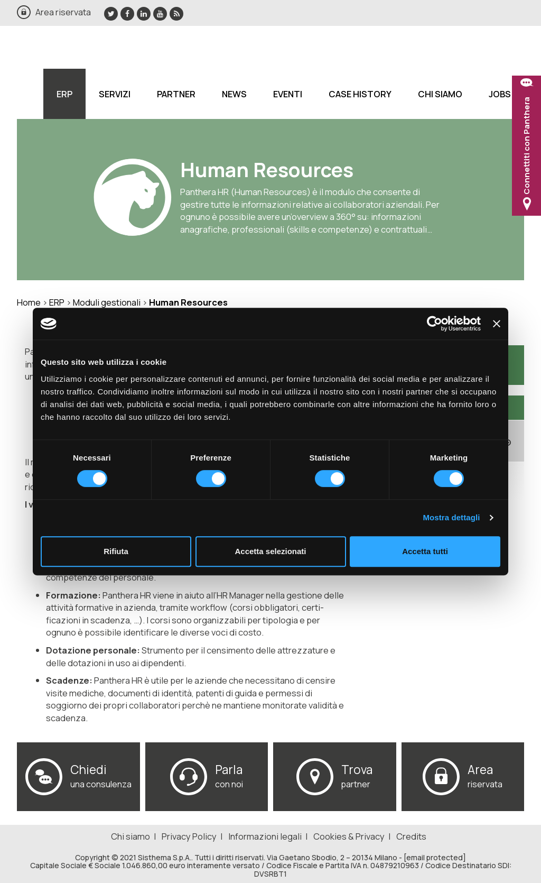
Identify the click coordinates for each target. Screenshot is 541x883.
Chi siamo (440, 94)
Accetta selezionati (270, 551)
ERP (64, 94)
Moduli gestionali (107, 302)
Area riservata (63, 12)
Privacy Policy (189, 836)
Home (29, 302)
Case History (360, 94)
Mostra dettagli (451, 517)
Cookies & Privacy (349, 836)
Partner (176, 94)
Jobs (500, 94)
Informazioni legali (265, 836)
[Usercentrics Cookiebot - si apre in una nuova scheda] (434, 324)
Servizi (114, 94)
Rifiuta (116, 551)
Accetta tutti (425, 551)
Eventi (287, 94)
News (234, 94)
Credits (411, 836)
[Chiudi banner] (496, 323)
